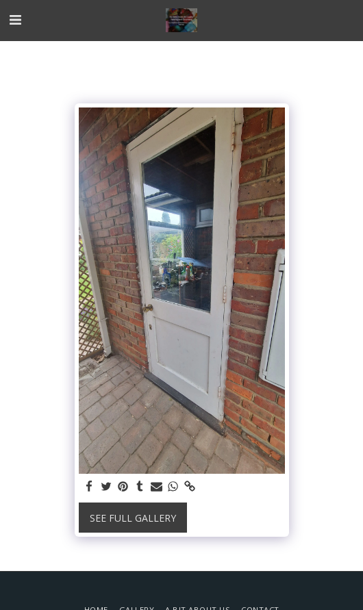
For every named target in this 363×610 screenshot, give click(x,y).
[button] (15, 19)
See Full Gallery (133, 517)
